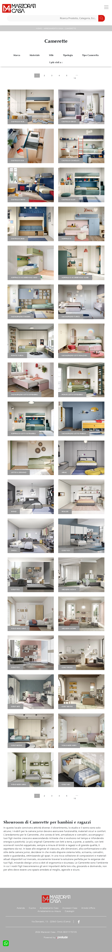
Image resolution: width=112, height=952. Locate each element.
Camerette (70, 28)
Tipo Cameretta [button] (90, 55)
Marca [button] (16, 55)
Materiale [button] (35, 55)
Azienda (21, 908)
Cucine (32, 908)
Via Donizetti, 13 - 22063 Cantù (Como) (51, 921)
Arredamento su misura (49, 911)
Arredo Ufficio (88, 908)
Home (39, 28)
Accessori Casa (69, 908)
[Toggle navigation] (106, 7)
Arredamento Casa (53, 28)
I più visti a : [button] (56, 62)
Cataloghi (69, 911)
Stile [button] (51, 55)
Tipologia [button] (68, 55)
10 (75, 78)
